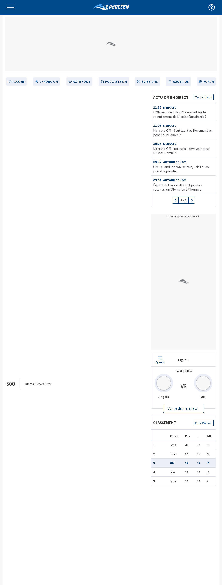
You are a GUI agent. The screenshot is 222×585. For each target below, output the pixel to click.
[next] (191, 200)
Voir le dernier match (183, 408)
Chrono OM (46, 81)
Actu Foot (79, 81)
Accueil (16, 81)
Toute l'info (203, 97)
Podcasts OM (114, 81)
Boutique (178, 81)
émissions (147, 81)
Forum (206, 81)
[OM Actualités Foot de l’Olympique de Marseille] (111, 7)
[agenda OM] (160, 360)
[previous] (175, 200)
